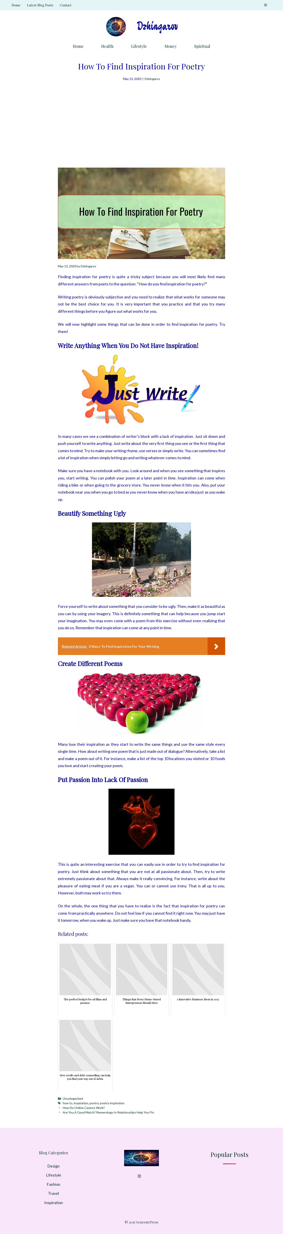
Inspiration (53, 1202)
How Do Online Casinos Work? (84, 1108)
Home (16, 5)
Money (171, 46)
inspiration (81, 1103)
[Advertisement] (141, 115)
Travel (53, 1193)
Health (107, 46)
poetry (94, 1103)
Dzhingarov (152, 79)
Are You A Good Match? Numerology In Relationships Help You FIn (108, 1112)
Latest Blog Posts (40, 5)
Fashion (53, 1184)
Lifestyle (139, 46)
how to (67, 1103)
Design (53, 1166)
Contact (66, 5)
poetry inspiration (112, 1103)
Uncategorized (73, 1098)
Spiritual (202, 46)
